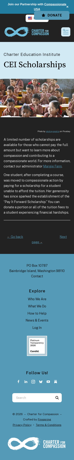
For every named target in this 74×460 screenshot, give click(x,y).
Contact (37, 276)
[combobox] (32, 397)
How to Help (37, 313)
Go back (15, 237)
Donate (51, 15)
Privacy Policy (22, 425)
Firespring (44, 419)
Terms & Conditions (48, 425)
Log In (37, 328)
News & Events (37, 320)
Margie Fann (52, 166)
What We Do (37, 306)
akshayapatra (52, 131)
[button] (67, 7)
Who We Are (37, 299)
